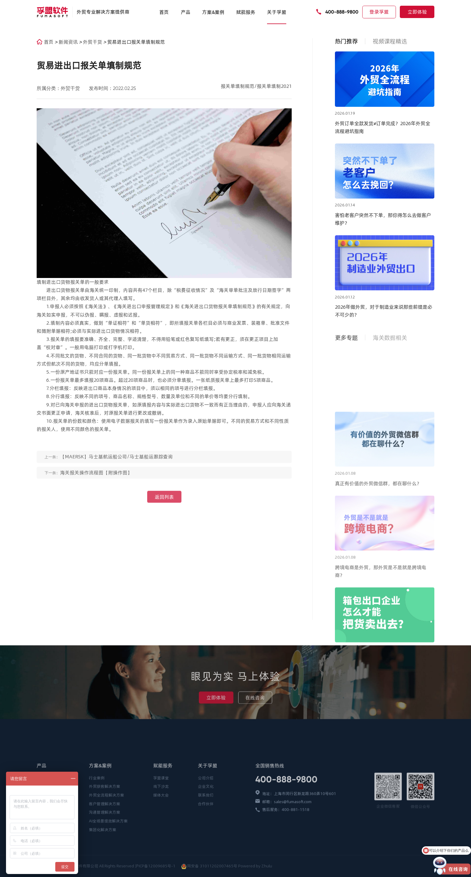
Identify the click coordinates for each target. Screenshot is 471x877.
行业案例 (97, 819)
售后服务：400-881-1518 (285, 851)
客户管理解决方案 (104, 845)
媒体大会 (161, 836)
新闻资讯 (69, 42)
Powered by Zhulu (255, 866)
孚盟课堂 (161, 819)
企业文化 (206, 828)
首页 (164, 12)
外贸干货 (93, 42)
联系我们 (206, 836)
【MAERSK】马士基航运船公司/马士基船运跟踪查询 (116, 462)
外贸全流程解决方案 (106, 836)
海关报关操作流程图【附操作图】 (96, 477)
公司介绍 (206, 819)
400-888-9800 (341, 12)
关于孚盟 (276, 12)
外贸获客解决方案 (104, 828)
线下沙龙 (161, 828)
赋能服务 (245, 12)
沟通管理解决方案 (104, 854)
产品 (185, 12)
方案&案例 (213, 12)
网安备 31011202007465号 (212, 866)
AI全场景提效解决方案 (108, 862)
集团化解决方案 (102, 871)
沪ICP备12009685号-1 (155, 866)
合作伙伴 (206, 845)
